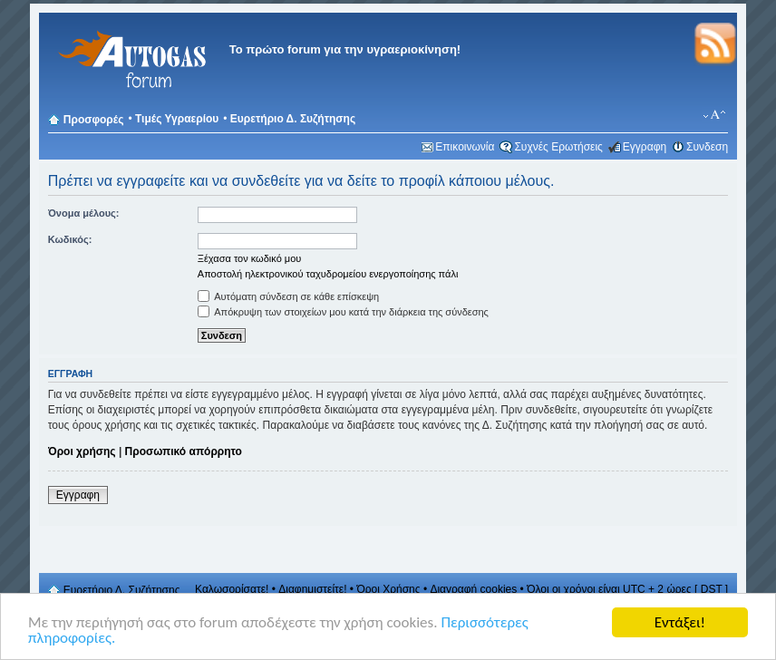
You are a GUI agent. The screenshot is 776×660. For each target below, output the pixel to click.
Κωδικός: (70, 239)
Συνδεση (707, 147)
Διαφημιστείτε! (312, 589)
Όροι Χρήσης (388, 589)
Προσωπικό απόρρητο (183, 451)
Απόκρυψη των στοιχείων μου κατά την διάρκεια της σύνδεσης (343, 311)
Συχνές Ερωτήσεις (558, 147)
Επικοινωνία (464, 147)
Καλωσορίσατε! (231, 589)
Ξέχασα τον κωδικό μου (250, 258)
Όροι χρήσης (82, 451)
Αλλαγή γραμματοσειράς (715, 115)
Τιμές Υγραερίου (176, 118)
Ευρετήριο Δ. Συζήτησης (292, 118)
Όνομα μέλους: (84, 213)
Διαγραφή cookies (473, 589)
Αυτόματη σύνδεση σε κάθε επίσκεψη (288, 296)
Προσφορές (93, 119)
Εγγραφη (644, 147)
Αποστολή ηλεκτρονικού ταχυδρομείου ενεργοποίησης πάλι (328, 273)
